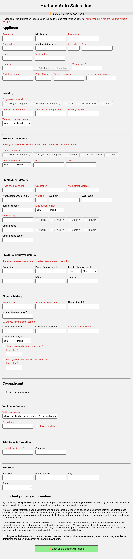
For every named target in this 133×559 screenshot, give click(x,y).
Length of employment (79, 267)
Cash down (8, 422)
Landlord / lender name (14, 109)
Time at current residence (15, 119)
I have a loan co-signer (18, 392)
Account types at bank (46, 302)
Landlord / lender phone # (48, 109)
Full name (7, 473)
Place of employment (13, 186)
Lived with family (92, 154)
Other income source (13, 236)
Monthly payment (77, 109)
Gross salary (8, 215)
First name (7, 34)
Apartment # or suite (45, 44)
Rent (69, 103)
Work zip (39, 196)
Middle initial (41, 34)
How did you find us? (13, 448)
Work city (53, 196)
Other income (9, 226)
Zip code (72, 44)
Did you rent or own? (13, 150)
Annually (90, 219)
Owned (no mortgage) (17, 154)
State (5, 54)
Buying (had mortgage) (48, 154)
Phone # (6, 64)
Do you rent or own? (12, 99)
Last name (73, 34)
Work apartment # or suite (15, 196)
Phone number (42, 473)
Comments (40, 448)
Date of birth (41, 74)
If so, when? (12, 350)
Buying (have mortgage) (46, 103)
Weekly (41, 219)
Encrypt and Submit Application (66, 549)
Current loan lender (12, 326)
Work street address (78, 186)
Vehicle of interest (11, 412)
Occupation (41, 186)
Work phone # (79, 64)
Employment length (45, 206)
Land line (60, 68)
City (84, 44)
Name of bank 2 (76, 302)
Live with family (87, 103)
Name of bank (9, 302)
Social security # (10, 74)
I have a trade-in (46, 426)
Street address (9, 44)
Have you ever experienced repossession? (26, 359)
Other (106, 103)
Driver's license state (97, 74)
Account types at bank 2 (14, 312)
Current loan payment (46, 326)
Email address (42, 54)
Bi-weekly (57, 219)
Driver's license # (62, 74)
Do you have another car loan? (20, 322)
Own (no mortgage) (16, 103)
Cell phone (42, 68)
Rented (72, 154)
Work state (87, 196)
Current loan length (12, 336)
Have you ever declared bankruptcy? (23, 346)
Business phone (10, 206)
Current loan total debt (79, 326)
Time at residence (11, 160)
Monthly (74, 219)
